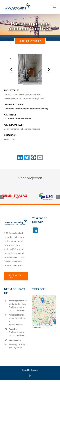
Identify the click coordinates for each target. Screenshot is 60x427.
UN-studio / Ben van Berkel (17, 119)
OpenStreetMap (46, 325)
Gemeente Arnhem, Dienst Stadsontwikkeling (26, 108)
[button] (2, 197)
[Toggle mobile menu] (54, 6)
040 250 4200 (15, 340)
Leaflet (35, 325)
